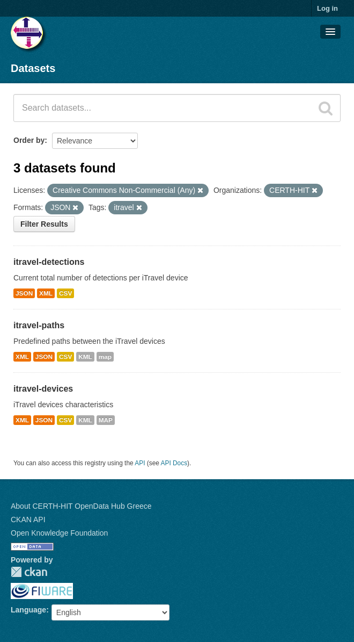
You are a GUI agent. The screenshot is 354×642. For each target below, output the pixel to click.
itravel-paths (38, 325)
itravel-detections (48, 261)
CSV (65, 293)
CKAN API (28, 519)
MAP (106, 420)
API (140, 463)
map (105, 356)
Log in (327, 8)
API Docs (174, 463)
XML (46, 293)
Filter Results (44, 224)
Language (28, 609)
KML (85, 356)
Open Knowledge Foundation (59, 533)
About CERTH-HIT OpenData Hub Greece (81, 506)
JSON (24, 293)
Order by (29, 140)
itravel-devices (43, 388)
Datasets (33, 68)
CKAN (29, 572)
